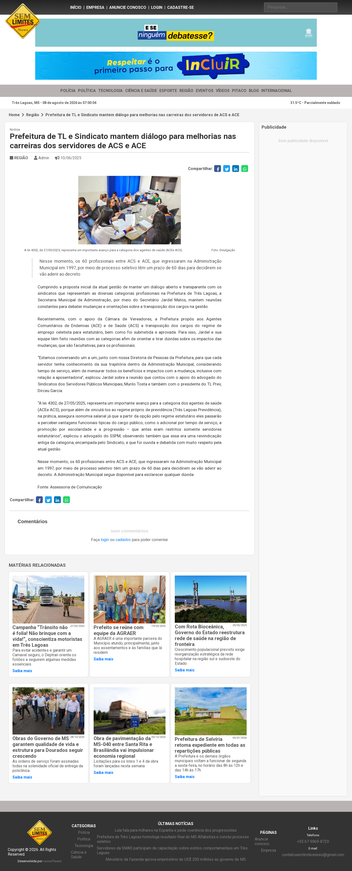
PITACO (239, 91)
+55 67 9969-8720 (313, 841)
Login (156, 7)
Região (32, 115)
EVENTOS (204, 91)
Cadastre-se (180, 7)
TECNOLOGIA (110, 91)
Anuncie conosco (127, 7)
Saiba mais (22, 670)
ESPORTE (168, 91)
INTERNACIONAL (276, 91)
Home (14, 115)
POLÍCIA (68, 91)
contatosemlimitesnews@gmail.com (313, 854)
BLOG (254, 91)
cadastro (123, 540)
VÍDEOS (223, 91)
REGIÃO (186, 91)
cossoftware (52, 861)
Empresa (95, 7)
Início (75, 7)
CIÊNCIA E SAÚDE (141, 91)
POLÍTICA (87, 91)
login (105, 540)
